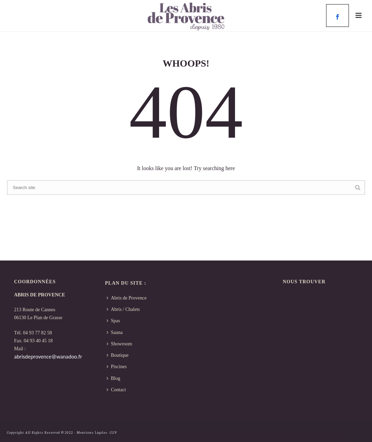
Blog (113, 378)
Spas (113, 320)
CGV (113, 432)
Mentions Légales (92, 432)
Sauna (115, 332)
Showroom (119, 343)
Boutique (117, 355)
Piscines (117, 366)
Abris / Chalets (123, 309)
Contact (116, 389)
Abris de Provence (126, 298)
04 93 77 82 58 (37, 332)
